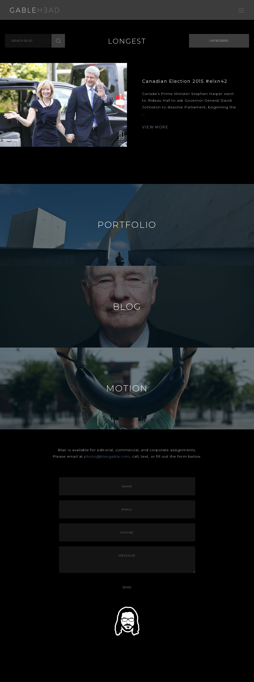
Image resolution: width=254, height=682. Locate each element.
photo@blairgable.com (107, 456)
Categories (219, 40)
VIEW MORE (155, 127)
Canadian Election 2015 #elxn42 (184, 81)
